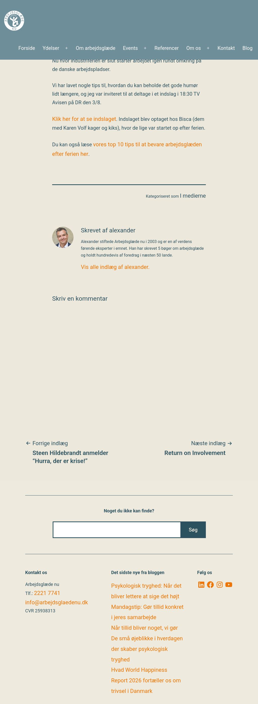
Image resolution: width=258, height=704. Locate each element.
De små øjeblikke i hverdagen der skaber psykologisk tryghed (147, 649)
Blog (247, 48)
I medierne (193, 196)
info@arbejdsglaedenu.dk (56, 602)
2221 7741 (47, 593)
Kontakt (226, 48)
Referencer (166, 48)
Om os (193, 48)
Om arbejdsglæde (95, 48)
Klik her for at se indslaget (84, 119)
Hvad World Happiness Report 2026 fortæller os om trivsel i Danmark (146, 680)
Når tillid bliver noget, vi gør (144, 628)
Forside (26, 48)
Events (130, 48)
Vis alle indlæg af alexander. (115, 267)
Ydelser (51, 48)
